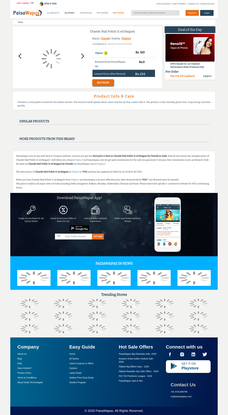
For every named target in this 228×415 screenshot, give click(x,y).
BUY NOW (103, 82)
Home (72, 354)
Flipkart (126, 38)
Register (192, 13)
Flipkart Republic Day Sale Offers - (138, 371)
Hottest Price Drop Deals (81, 377)
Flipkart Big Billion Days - (134, 366)
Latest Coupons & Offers (81, 363)
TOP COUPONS (102, 13)
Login (207, 13)
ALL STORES (69, 13)
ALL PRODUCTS (53, 13)
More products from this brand (47, 139)
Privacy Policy (24, 373)
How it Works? (24, 368)
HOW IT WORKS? (179, 4)
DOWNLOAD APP (207, 4)
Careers (73, 368)
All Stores (74, 358)
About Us (22, 354)
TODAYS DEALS (86, 13)
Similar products (34, 121)
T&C (96, 66)
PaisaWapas (104, 410)
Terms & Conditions (27, 377)
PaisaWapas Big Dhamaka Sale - (137, 354)
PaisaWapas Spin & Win (131, 381)
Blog (19, 358)
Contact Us (183, 384)
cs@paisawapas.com (181, 396)
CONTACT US (193, 4)
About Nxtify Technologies (30, 382)
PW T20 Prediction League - (135, 376)
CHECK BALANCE (163, 4)
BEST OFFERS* (118, 13)
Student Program (77, 382)
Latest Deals (75, 373)
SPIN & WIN (48, 3)
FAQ (19, 363)
